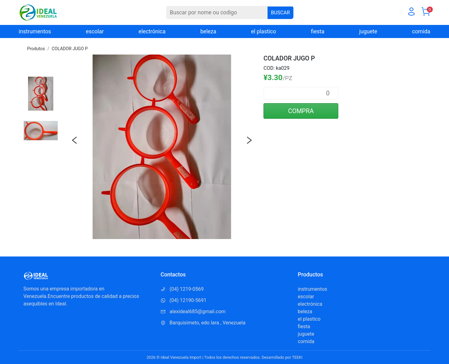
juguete (368, 31)
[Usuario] (411, 12)
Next (249, 140)
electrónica (152, 31)
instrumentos (35, 31)
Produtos (36, 48)
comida (421, 31)
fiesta (318, 31)
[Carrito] (425, 12)
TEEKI (297, 357)
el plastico (263, 31)
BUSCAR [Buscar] (280, 13)
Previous (75, 140)
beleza (208, 31)
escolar (95, 31)
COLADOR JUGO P (70, 48)
